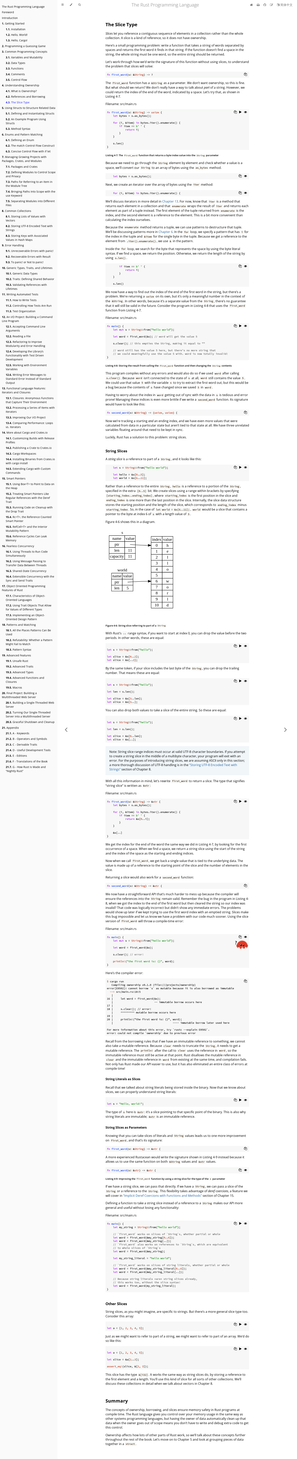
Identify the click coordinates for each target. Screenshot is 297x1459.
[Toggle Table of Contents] (62, 5)
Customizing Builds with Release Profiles (30, 440)
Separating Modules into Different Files (30, 203)
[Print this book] (258, 5)
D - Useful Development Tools (28, 750)
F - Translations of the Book (26, 761)
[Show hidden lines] (245, 112)
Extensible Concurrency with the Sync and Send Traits (30, 578)
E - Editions (16, 755)
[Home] (251, 5)
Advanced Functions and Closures (25, 680)
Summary (117, 1401)
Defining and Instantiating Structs (30, 113)
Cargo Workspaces (21, 453)
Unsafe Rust (17, 661)
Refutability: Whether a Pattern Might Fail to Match (29, 642)
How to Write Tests (21, 300)
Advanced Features (16, 655)
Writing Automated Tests (20, 294)
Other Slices (116, 1303)
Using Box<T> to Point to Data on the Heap (30, 486)
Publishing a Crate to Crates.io (29, 448)
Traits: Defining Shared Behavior (30, 279)
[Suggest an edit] (271, 5)
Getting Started (13, 23)
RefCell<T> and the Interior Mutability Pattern (26, 529)
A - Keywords (17, 733)
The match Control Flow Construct (30, 145)
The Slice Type (17, 102)
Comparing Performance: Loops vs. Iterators (29, 425)
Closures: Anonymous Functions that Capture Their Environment (30, 400)
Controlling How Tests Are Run (29, 305)
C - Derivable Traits (21, 744)
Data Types (15, 63)
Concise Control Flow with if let (28, 151)
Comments (15, 74)
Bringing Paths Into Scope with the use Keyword (30, 193)
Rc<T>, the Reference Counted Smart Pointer (29, 519)
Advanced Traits (19, 666)
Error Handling (13, 245)
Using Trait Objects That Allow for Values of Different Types (28, 607)
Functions (15, 68)
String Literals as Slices (123, 1079)
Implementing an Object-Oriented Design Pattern (25, 617)
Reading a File (18, 336)
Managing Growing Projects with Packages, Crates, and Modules (24, 159)
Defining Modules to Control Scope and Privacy (31, 174)
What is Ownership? (21, 91)
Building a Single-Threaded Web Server (30, 704)
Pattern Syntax (18, 649)
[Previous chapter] (66, 729)
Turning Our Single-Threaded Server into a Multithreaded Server (28, 714)
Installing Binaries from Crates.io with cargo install (30, 461)
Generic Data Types (22, 273)
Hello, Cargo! (16, 40)
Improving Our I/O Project (26, 417)
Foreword (8, 12)
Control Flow (16, 80)
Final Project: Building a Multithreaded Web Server (19, 695)
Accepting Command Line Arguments (25, 328)
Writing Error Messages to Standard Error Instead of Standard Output (28, 379)
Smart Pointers (13, 478)
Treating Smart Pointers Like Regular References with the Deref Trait (28, 498)
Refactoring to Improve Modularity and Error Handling (25, 344)
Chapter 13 (170, 201)
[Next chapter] (285, 729)
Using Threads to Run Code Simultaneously (27, 553)
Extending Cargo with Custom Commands (28, 471)
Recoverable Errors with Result (28, 256)
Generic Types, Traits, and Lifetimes (27, 268)
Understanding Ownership (20, 85)
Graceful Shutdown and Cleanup (30, 722)
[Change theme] (71, 5)
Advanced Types (20, 672)
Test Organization (20, 311)
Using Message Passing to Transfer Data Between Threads (26, 563)
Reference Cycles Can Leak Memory (26, 538)
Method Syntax (18, 129)
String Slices (116, 450)
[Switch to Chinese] (284, 5)
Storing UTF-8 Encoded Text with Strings (29, 228)
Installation (15, 29)
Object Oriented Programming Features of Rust (23, 588)
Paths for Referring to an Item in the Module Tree (29, 184)
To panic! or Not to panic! (24, 262)
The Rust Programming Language (23, 6)
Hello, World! (17, 35)
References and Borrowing (25, 96)
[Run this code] (240, 112)
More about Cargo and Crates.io (24, 432)
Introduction (10, 18)
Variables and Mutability (24, 57)
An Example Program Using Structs (26, 121)
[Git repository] (265, 5)
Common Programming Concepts (24, 51)
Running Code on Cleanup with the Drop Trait (29, 509)
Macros (14, 687)
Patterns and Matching (19, 625)
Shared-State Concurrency (26, 571)
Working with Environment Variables (26, 367)
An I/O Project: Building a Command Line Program (27, 319)
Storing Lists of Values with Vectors (26, 218)
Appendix (10, 728)
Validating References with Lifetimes (26, 287)
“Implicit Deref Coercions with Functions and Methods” (162, 1196)
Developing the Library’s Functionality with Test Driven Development (25, 355)
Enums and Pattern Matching (22, 134)
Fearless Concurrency (18, 546)
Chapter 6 (166, 232)
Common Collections (16, 211)
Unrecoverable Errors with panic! (29, 251)
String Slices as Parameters (126, 1127)
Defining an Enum (20, 140)
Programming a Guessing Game (24, 46)
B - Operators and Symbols (26, 739)
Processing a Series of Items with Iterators (30, 409)
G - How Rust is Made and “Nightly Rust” (26, 769)
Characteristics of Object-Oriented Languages (25, 598)
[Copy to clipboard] (245, 74)
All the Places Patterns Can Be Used (28, 632)
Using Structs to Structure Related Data (28, 108)
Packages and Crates (22, 166)
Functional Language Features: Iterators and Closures (24, 390)
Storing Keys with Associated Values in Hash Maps (27, 238)
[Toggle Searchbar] (79, 5)
